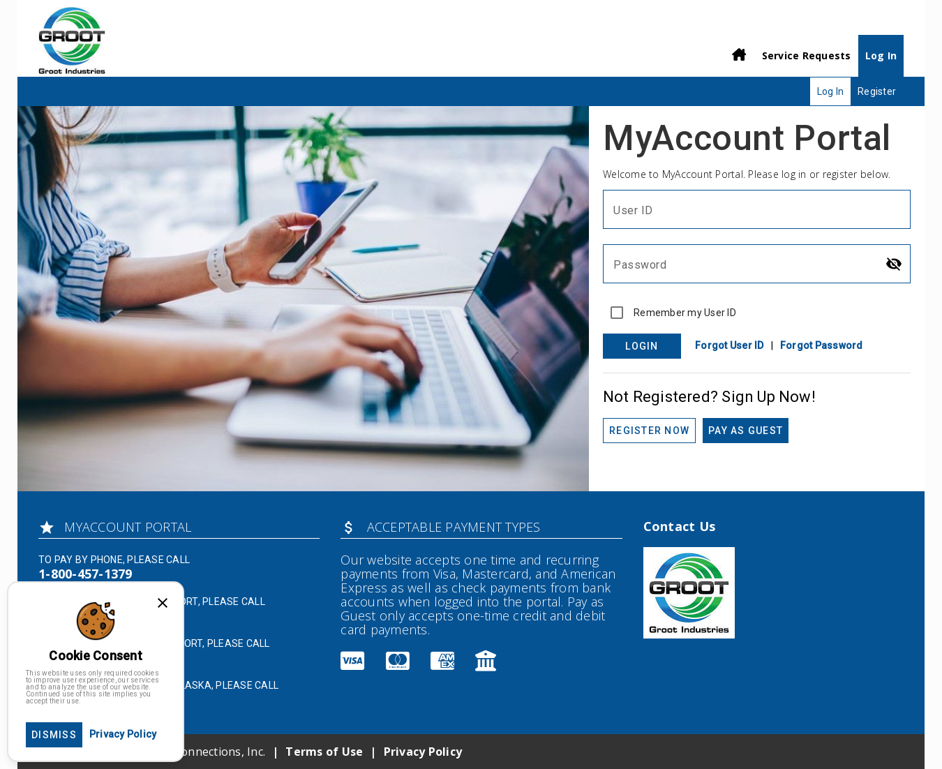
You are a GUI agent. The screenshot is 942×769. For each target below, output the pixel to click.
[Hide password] (894, 264)
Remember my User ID (685, 312)
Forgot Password (821, 345)
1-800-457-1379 (85, 574)
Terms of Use (324, 751)
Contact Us (679, 526)
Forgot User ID (729, 345)
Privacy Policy (423, 751)
